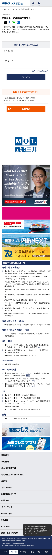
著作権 (4, 481)
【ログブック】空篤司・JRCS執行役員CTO (20, 395)
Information (7, 361)
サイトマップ (6, 507)
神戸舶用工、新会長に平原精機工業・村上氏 (20, 355)
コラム (39, 552)
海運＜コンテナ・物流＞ (13, 321)
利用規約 (5, 462)
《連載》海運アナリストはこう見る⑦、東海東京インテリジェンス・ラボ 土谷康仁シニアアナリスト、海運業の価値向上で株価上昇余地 (26, 284)
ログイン (26, 77)
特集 (46, 552)
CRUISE (4, 520)
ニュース (13, 552)
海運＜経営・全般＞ (11, 267)
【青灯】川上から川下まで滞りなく (17, 418)
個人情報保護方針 (8, 468)
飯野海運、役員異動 (11, 406)
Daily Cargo (6, 513)
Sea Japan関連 (9, 370)
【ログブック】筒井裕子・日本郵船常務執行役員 (22, 398)
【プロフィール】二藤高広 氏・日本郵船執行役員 (22, 409)
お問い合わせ (6, 487)
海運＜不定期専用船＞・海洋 (15, 330)
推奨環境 (5, 455)
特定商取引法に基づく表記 (12, 474)
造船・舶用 (7, 341)
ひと (4, 391)
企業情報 (5, 500)
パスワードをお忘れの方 (39, 71)
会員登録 (26, 109)
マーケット (24, 552)
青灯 (4, 415)
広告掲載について (8, 494)
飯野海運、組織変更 (11, 364)
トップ (4, 552)
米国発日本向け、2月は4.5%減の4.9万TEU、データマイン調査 (27, 325)
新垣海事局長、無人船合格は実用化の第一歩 (20, 300)
